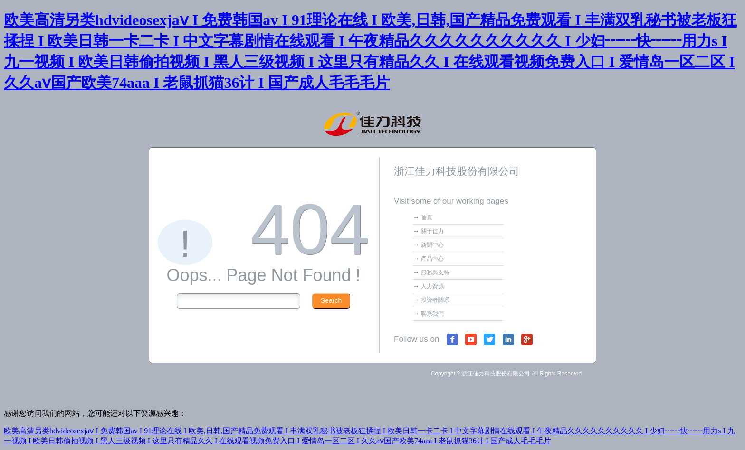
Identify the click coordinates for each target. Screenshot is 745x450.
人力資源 (432, 286)
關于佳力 (432, 231)
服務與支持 (435, 272)
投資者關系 (435, 300)
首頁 (426, 217)
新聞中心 (432, 245)
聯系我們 (432, 313)
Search (331, 300)
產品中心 (432, 258)
